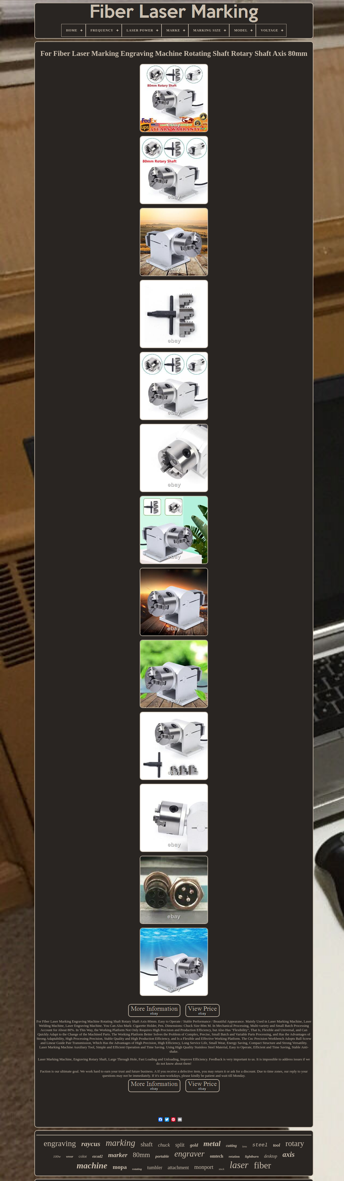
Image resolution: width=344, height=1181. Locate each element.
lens (244, 1146)
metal (212, 1143)
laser (239, 1165)
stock (221, 1169)
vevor (69, 1156)
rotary (294, 1143)
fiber (262, 1165)
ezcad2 (97, 1156)
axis (288, 1154)
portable (162, 1156)
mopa (120, 1167)
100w (57, 1156)
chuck (164, 1145)
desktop (270, 1156)
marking (120, 1143)
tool (276, 1145)
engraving (60, 1143)
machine (92, 1165)
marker (117, 1154)
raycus (90, 1144)
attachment (178, 1167)
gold (194, 1145)
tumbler (154, 1167)
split (179, 1145)
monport (203, 1167)
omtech (216, 1156)
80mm (141, 1154)
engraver (189, 1153)
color (83, 1156)
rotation (234, 1156)
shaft (147, 1144)
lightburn (252, 1156)
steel (260, 1145)
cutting (231, 1146)
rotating (137, 1169)
